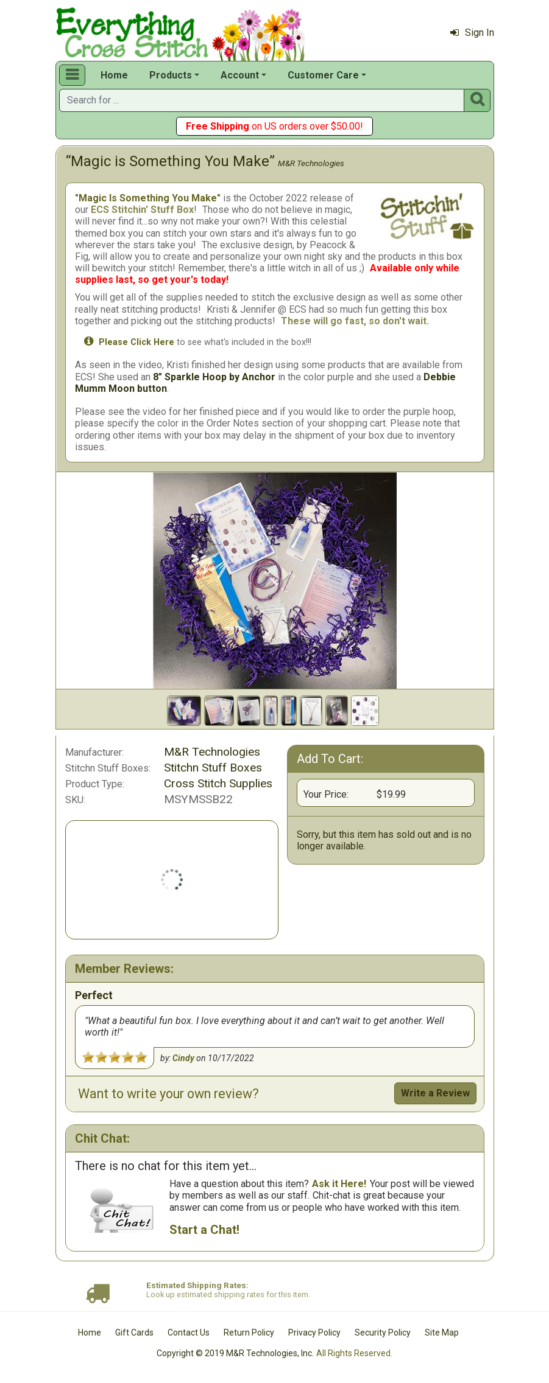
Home (114, 75)
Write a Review (435, 1093)
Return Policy (249, 1332)
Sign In (472, 32)
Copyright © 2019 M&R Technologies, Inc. (235, 1353)
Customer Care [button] (323, 75)
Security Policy (383, 1332)
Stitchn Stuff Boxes (213, 768)
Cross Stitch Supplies (218, 783)
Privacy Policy (314, 1332)
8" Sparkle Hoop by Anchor (214, 377)
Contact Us (189, 1332)
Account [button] (240, 75)
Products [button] (170, 75)
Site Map (442, 1332)
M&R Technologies (311, 163)
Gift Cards (134, 1332)
